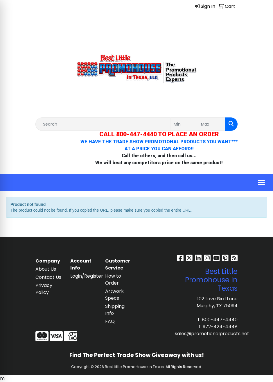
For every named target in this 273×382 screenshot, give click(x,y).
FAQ (110, 321)
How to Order (113, 279)
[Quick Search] (103, 124)
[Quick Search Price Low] (184, 124)
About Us (45, 269)
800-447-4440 (220, 319)
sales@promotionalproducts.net (212, 333)
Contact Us (48, 277)
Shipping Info (115, 310)
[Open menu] (261, 182)
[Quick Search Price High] (211, 124)
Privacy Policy (43, 289)
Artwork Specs (114, 294)
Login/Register (84, 276)
